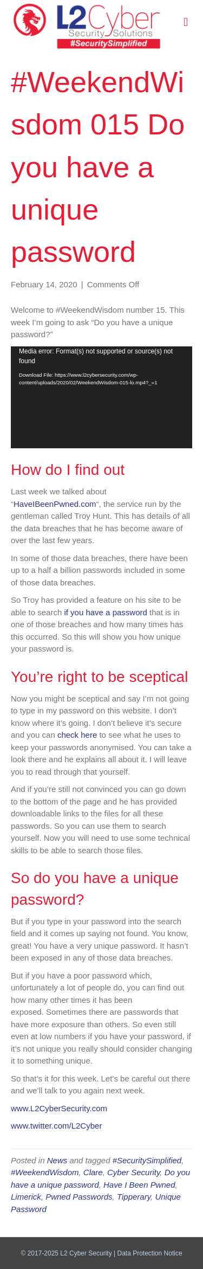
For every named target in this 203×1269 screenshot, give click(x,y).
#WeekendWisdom (44, 1172)
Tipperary (133, 1196)
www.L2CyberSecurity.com (59, 1108)
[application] (101, 397)
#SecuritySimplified (147, 1160)
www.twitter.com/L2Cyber (56, 1125)
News (57, 1160)
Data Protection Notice (149, 1253)
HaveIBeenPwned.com (55, 503)
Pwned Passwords (78, 1196)
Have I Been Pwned (139, 1184)
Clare (93, 1172)
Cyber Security (133, 1172)
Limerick (26, 1196)
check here (77, 734)
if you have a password (105, 612)
